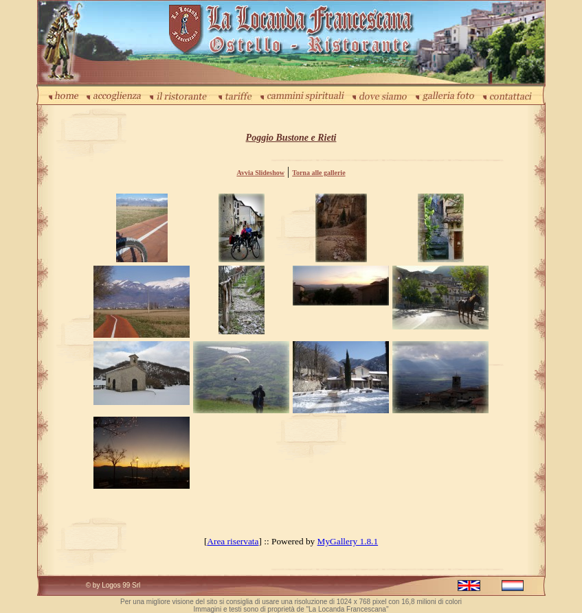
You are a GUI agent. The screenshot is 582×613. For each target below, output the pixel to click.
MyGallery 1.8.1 (347, 541)
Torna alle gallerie (318, 172)
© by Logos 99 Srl (113, 585)
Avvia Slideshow (260, 172)
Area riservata (232, 541)
